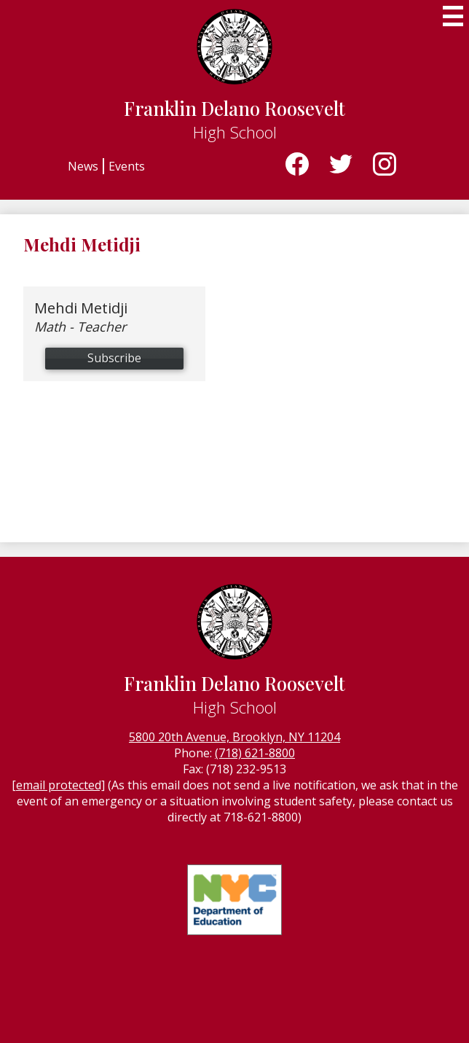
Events (127, 166)
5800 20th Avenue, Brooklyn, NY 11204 (234, 737)
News (83, 166)
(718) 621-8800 (255, 753)
